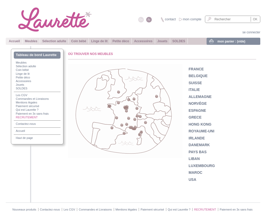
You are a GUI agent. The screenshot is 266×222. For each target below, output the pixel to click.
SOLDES (178, 41)
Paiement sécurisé (27, 106)
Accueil (14, 41)
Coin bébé (78, 41)
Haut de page (24, 137)
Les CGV (22, 95)
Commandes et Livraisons (32, 98)
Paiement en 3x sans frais (32, 113)
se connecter (251, 32)
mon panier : (231, 41)
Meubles (31, 41)
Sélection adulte (54, 41)
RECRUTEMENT (27, 117)
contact (170, 19)
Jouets (162, 41)
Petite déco (120, 41)
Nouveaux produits (24, 209)
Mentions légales (26, 102)
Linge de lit (99, 41)
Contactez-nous (26, 123)
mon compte (192, 19)
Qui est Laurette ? (27, 109)
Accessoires (143, 41)
